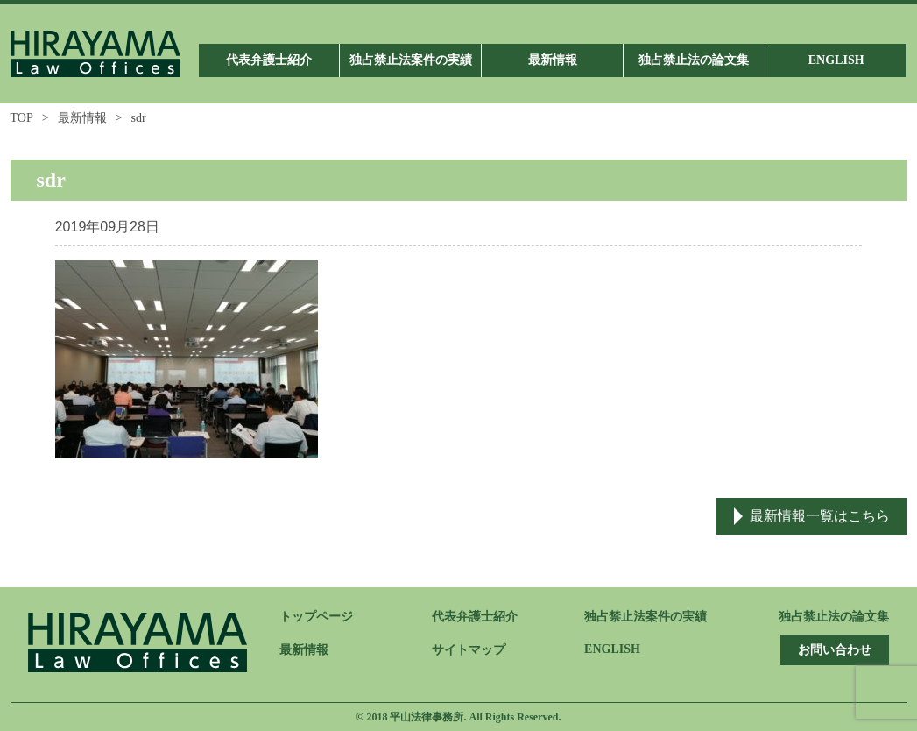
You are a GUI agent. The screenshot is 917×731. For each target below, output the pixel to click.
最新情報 (82, 117)
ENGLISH (612, 649)
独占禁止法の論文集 (834, 616)
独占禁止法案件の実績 (645, 616)
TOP (22, 117)
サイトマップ (468, 649)
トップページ (316, 616)
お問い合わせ (834, 649)
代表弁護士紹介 (475, 616)
